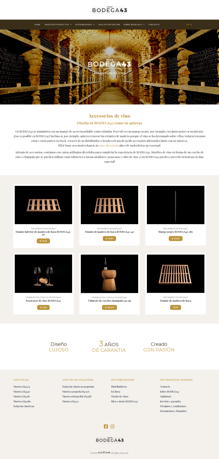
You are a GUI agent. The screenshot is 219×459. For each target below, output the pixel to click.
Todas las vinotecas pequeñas (78, 386)
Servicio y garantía (170, 401)
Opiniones (165, 396)
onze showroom (109, 145)
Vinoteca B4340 (21, 391)
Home (37, 25)
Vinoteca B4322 (70, 401)
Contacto (165, 386)
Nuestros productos (58, 24)
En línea (115, 391)
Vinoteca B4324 (21, 386)
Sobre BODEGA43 (134, 24)
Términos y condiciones (173, 406)
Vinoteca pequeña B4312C (76, 391)
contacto (154, 25)
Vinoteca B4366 (21, 396)
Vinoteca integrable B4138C (77, 396)
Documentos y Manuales (173, 411)
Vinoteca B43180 (22, 401)
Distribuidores (85, 24)
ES (188, 25)
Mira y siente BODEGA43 (124, 401)
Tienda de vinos (119, 396)
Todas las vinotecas (23, 406)
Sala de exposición (109, 25)
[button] (43, 240)
